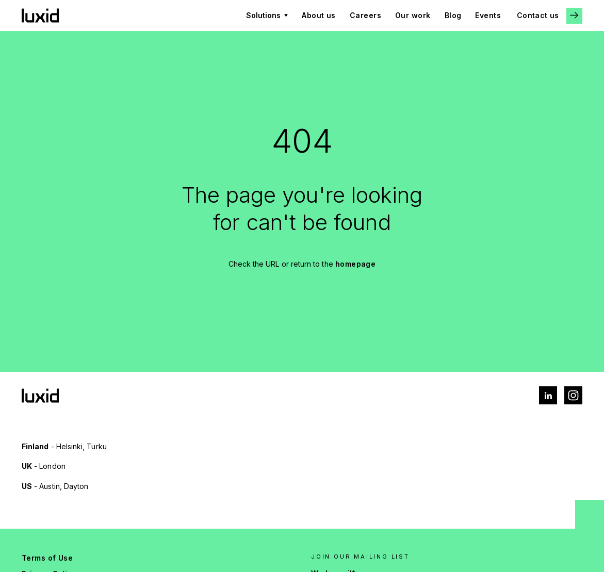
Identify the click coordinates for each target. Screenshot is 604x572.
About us (319, 15)
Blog (453, 15)
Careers (365, 15)
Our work (413, 15)
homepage (355, 263)
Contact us (538, 15)
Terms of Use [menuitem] (47, 557)
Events (488, 15)
